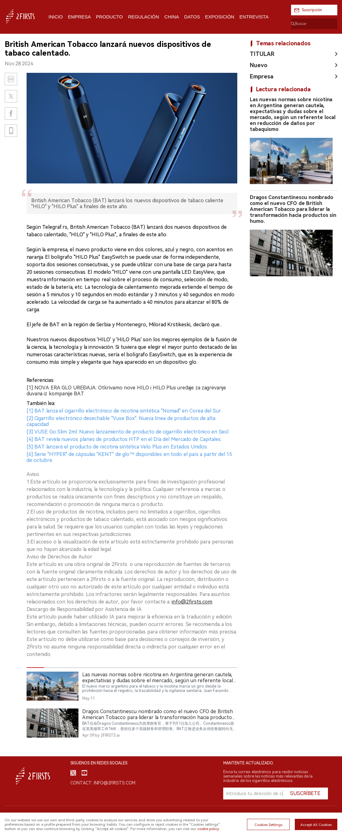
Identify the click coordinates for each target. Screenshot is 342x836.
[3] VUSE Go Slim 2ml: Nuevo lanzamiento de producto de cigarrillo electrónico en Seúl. (128, 432)
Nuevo (258, 65)
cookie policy (208, 829)
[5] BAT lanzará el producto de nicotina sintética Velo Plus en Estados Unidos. (117, 447)
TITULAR (262, 54)
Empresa (262, 76)
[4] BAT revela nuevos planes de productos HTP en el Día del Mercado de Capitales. (124, 439)
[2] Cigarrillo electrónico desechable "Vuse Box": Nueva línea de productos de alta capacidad (121, 421)
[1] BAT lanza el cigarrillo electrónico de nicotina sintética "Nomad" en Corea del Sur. (124, 411)
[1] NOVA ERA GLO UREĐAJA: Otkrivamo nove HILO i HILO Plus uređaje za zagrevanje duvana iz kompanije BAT (126, 391)
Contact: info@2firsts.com (102, 782)
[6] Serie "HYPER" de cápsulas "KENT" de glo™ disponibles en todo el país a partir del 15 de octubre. (129, 457)
